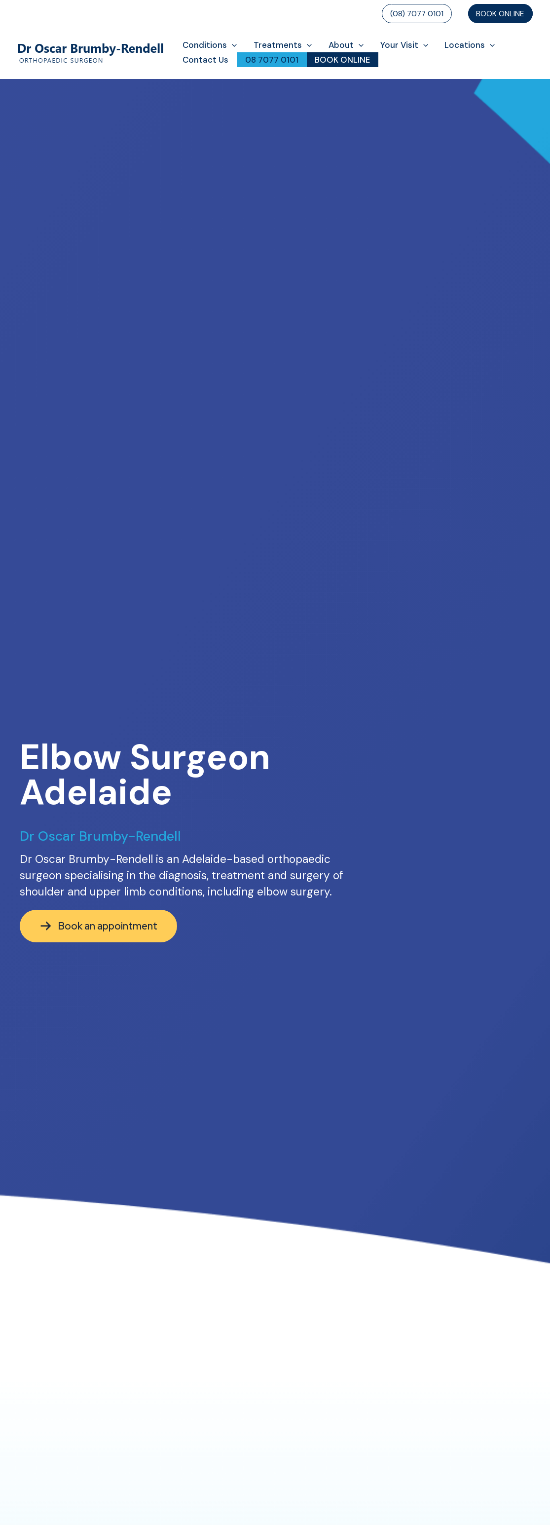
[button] (232, 44)
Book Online (500, 13)
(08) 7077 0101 (416, 13)
